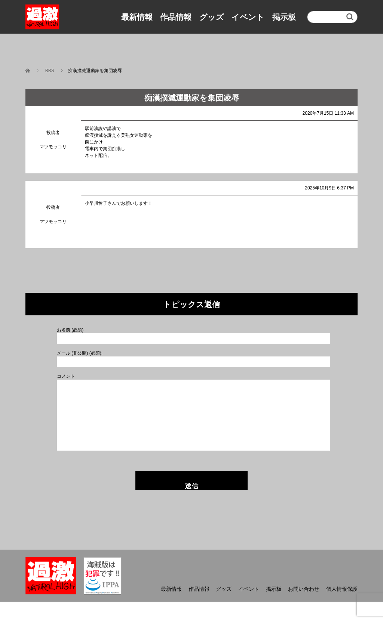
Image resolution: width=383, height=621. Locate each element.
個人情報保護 (342, 589)
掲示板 (284, 17)
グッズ (211, 17)
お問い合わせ (303, 589)
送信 (191, 486)
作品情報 (176, 17)
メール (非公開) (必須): (79, 353)
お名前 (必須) (70, 330)
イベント (248, 17)
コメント (66, 376)
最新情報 (137, 17)
